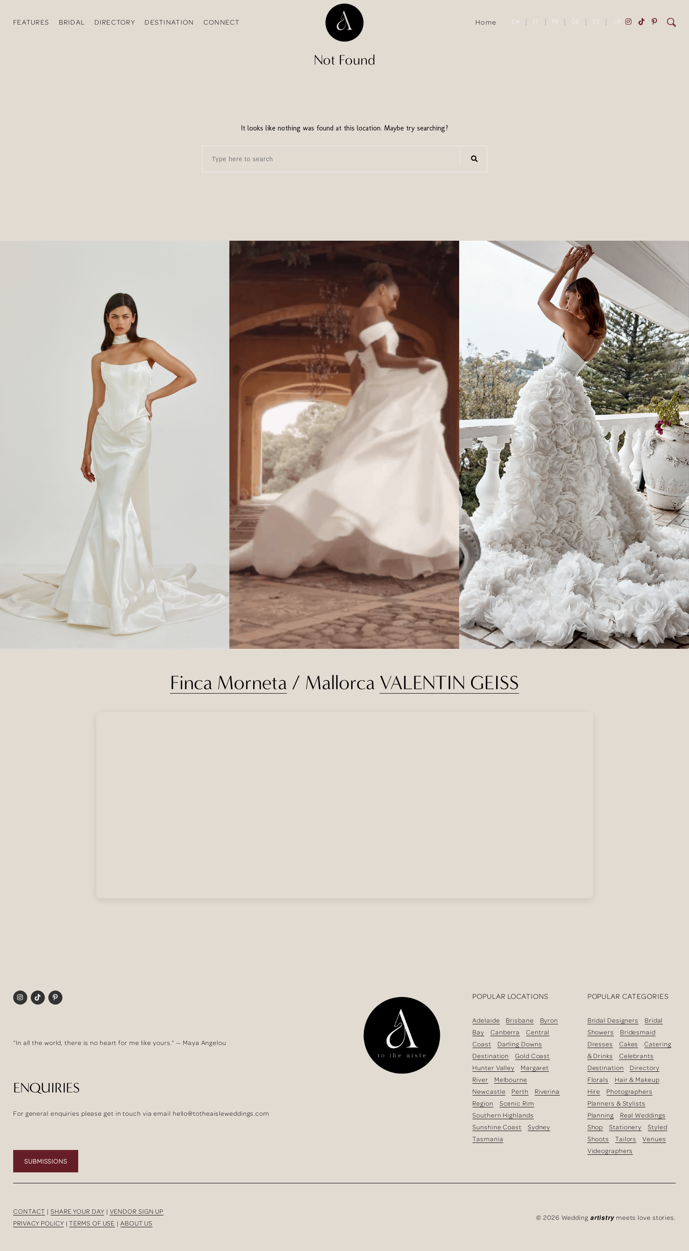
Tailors (625, 1138)
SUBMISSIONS (45, 1161)
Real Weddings (643, 1115)
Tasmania (487, 1138)
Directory (644, 1067)
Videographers (610, 1150)
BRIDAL (72, 22)
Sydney (539, 1127)
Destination (490, 1055)
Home (485, 22)
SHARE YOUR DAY (77, 1211)
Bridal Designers (612, 1020)
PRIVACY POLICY (38, 1223)
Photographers (629, 1091)
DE (576, 21)
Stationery (625, 1127)
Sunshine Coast (497, 1127)
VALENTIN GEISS (449, 682)
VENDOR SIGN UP (137, 1211)
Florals (598, 1079)
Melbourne (510, 1079)
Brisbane (519, 1020)
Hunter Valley (493, 1067)
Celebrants (636, 1055)
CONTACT (29, 1211)
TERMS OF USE (92, 1223)
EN (516, 21)
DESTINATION (169, 22)
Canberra (505, 1032)
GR (617, 21)
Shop (595, 1127)
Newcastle (488, 1091)
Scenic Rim (517, 1103)
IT (536, 21)
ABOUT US (136, 1223)
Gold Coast (532, 1055)
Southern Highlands (502, 1115)
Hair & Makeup (637, 1079)
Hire (594, 1091)
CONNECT (221, 22)
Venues (654, 1138)
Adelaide (486, 1020)
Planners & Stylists (616, 1103)
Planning (600, 1115)
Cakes (628, 1044)
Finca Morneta (228, 682)
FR (555, 21)
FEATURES (31, 22)
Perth (520, 1091)
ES (596, 21)
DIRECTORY (115, 22)
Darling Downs (519, 1044)
